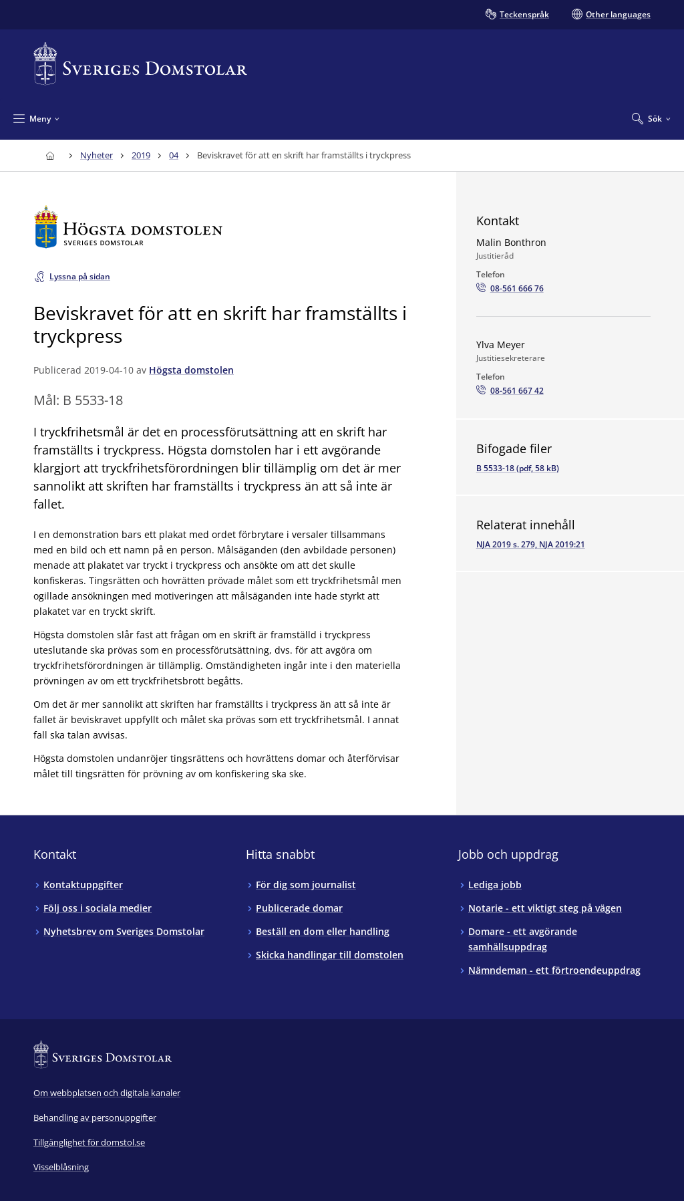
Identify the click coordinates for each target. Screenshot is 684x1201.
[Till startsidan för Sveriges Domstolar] (140, 64)
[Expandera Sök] (651, 118)
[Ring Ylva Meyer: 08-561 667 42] (510, 391)
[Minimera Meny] (36, 118)
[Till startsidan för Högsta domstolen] (224, 227)
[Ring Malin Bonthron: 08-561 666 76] (510, 289)
